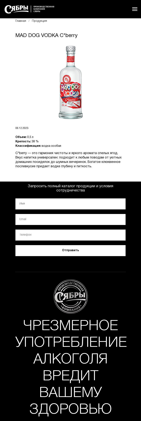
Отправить (70, 250)
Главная (20, 21)
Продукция (39, 21)
